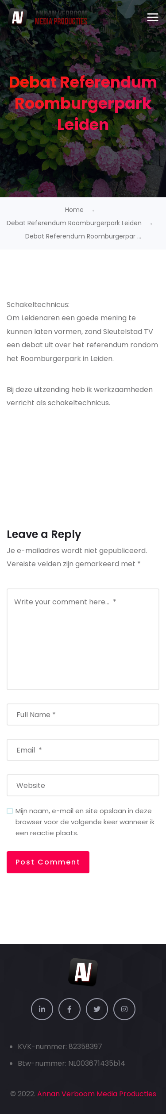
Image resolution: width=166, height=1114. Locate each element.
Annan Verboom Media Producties (96, 1094)
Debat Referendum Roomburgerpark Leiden (74, 223)
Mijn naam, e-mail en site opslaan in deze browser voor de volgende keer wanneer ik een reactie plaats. (84, 821)
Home (74, 209)
